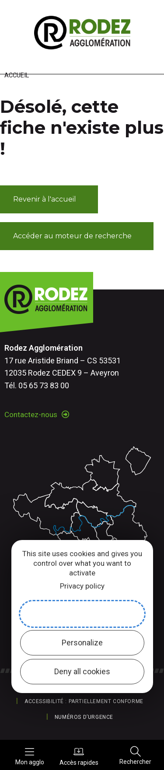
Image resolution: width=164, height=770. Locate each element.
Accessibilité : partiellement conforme (83, 701)
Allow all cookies (82, 613)
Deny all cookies (82, 671)
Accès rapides (78, 756)
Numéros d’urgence (84, 717)
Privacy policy (82, 586)
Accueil (16, 75)
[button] (49, 199)
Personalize (82, 642)
